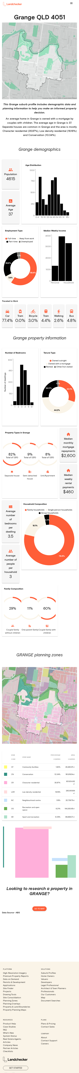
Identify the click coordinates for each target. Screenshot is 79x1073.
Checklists (8, 1051)
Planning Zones (10, 1000)
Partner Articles (10, 1048)
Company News (10, 1045)
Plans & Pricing (48, 1023)
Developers (46, 982)
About (44, 1037)
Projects (7, 991)
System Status (10, 1036)
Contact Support (49, 1040)
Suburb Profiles (48, 973)
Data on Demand (11, 979)
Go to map (39, 908)
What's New (8, 1033)
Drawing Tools (9, 994)
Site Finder (8, 988)
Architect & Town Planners (53, 988)
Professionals (47, 991)
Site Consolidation (12, 997)
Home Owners (47, 976)
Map (43, 997)
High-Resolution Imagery (15, 973)
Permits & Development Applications (14, 983)
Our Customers (48, 994)
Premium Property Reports (16, 976)
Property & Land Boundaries (16, 1006)
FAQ (5, 1029)
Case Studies (9, 1026)
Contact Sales (48, 1026)
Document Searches (50, 1000)
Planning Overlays (11, 1003)
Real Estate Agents (12, 1039)
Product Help (9, 1023)
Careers (45, 1043)
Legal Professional (50, 985)
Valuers (44, 979)
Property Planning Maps (14, 1009)
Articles (6, 1042)
